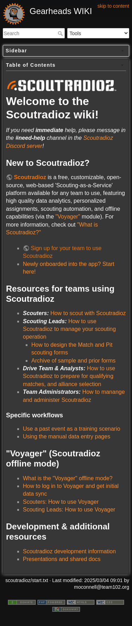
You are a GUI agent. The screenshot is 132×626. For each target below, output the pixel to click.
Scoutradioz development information (69, 551)
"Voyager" (68, 217)
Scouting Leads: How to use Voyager (69, 510)
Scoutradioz (30, 177)
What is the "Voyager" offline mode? (68, 478)
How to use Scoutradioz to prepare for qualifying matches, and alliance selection (69, 376)
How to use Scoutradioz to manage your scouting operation (69, 329)
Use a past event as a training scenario (71, 429)
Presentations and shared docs (62, 559)
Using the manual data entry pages (66, 436)
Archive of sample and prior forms (73, 361)
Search (61, 33)
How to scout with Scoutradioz (88, 313)
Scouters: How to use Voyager (61, 502)
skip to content (113, 6)
